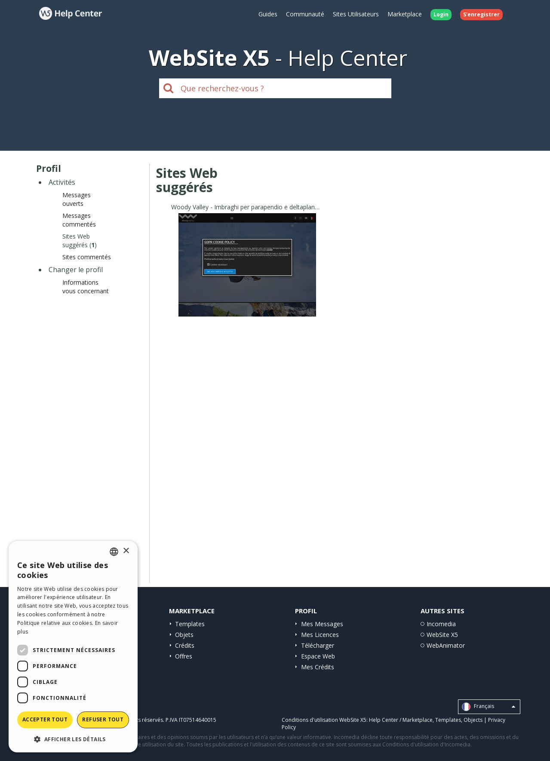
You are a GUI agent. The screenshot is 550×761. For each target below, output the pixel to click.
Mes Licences (320, 635)
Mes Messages (322, 624)
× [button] (126, 551)
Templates (190, 624)
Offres (183, 656)
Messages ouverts (76, 199)
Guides (267, 14)
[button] (73, 739)
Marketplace (404, 14)
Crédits (184, 645)
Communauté (305, 14)
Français (488, 706)
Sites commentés (86, 257)
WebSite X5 (442, 635)
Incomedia (441, 624)
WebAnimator (446, 645)
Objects (473, 720)
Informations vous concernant (85, 286)
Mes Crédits (317, 667)
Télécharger (317, 645)
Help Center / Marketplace (401, 720)
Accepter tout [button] (45, 719)
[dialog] (73, 646)
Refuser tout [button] (102, 719)
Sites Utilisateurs (356, 14)
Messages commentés (79, 219)
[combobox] (114, 551)
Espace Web (318, 656)
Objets (184, 635)
